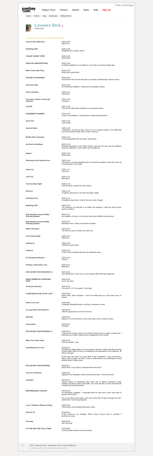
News (86, 10)
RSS (31, 445)
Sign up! (106, 10)
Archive (36, 16)
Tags (44, 16)
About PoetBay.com (69, 445)
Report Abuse (52, 445)
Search (75, 10)
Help (96, 10)
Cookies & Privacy (40, 445)
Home (28, 16)
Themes (64, 10)
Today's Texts (48, 10)
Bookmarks (53, 16)
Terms (60, 445)
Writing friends (66, 16)
